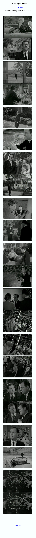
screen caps (18, 525)
